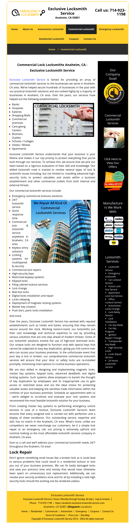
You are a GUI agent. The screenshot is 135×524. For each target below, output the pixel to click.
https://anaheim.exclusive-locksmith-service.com (80, 503)
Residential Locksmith (51, 38)
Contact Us (90, 38)
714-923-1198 (118, 12)
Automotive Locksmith (51, 29)
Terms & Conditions (55, 515)
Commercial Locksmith (81, 29)
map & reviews (102, 499)
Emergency (81, 511)
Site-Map (85, 515)
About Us (28, 29)
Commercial (51, 511)
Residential (36, 511)
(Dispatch (74, 506)
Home (14, 29)
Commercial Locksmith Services (113, 119)
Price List (73, 515)
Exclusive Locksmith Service (27, 79)
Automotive (66, 511)
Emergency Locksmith (111, 29)
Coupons (74, 38)
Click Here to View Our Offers (112, 163)
